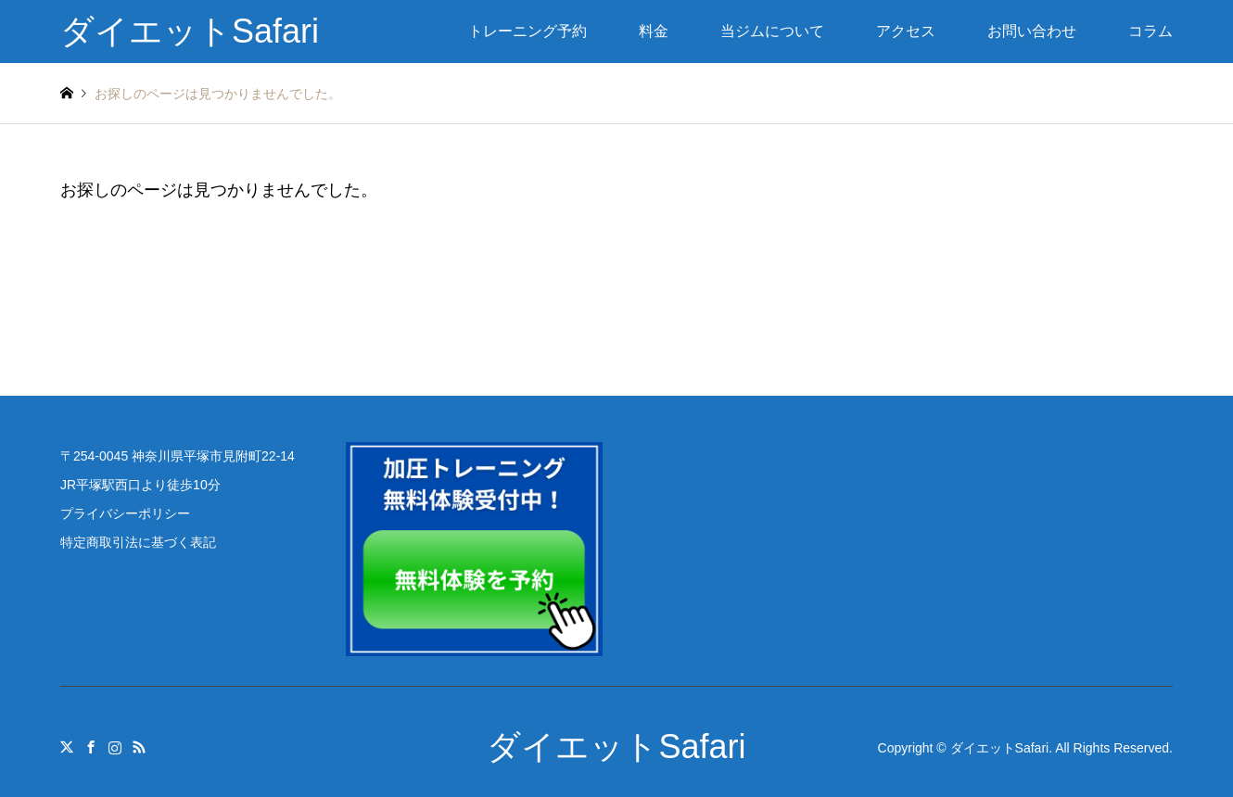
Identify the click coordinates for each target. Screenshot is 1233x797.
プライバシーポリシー (125, 513)
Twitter (66, 746)
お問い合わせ (1031, 31)
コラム (1150, 31)
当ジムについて (772, 31)
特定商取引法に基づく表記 (138, 542)
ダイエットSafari (616, 746)
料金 (653, 31)
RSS (139, 746)
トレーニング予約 (527, 31)
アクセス (905, 31)
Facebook (90, 746)
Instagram (114, 746)
